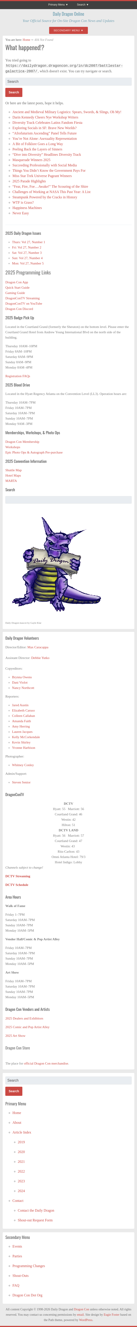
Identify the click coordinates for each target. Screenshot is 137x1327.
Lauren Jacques (22, 731)
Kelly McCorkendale (26, 737)
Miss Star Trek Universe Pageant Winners (42, 176)
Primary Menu (56, 4)
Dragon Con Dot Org (27, 1295)
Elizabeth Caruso (23, 710)
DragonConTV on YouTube (23, 303)
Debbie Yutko (40, 658)
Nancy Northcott (23, 688)
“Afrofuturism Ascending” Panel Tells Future (44, 133)
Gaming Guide (15, 293)
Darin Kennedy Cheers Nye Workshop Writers (45, 117)
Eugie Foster (112, 1314)
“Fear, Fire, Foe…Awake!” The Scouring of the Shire (50, 186)
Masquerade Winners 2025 (31, 160)
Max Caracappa (37, 647)
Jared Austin (20, 705)
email (80, 1314)
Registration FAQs (17, 376)
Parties (17, 1256)
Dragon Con (81, 1309)
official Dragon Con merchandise (46, 1063)
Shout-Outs (20, 1276)
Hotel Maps (13, 475)
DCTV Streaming (17, 876)
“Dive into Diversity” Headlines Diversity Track (47, 154)
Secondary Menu (67, 30)
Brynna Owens (22, 677)
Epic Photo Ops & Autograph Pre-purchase (34, 452)
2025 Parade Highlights (29, 181)
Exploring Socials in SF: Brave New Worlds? (44, 128)
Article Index (21, 1132)
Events (17, 1246)
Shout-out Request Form (35, 1220)
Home (26, 39)
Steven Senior (21, 782)
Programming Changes (28, 1266)
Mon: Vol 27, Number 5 (28, 263)
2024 (21, 1191)
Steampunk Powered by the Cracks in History (44, 197)
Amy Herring (21, 726)
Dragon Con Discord (19, 309)
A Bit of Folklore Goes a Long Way (37, 144)
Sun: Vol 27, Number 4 (27, 258)
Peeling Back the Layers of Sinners (37, 149)
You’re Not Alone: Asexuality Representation (44, 138)
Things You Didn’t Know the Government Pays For (48, 170)
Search (81, 4)
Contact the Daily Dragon (36, 1210)
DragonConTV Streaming (22, 298)
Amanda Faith (21, 721)
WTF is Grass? (23, 202)
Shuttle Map (13, 470)
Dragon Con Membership (22, 442)
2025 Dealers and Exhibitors (24, 1018)
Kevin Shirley (21, 742)
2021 (21, 1161)
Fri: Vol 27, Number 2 (26, 247)
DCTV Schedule (16, 885)
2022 (21, 1171)
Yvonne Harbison (23, 747)
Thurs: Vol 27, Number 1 (28, 242)
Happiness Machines (27, 208)
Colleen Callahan (23, 716)
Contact (17, 1201)
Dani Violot (19, 682)
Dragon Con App (16, 282)
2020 (21, 1152)
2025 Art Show (15, 1035)
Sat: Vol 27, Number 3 (27, 252)
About (16, 1122)
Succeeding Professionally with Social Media (44, 165)
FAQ (15, 1285)
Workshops (12, 447)
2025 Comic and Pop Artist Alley (27, 1027)
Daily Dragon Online (68, 13)
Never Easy (20, 213)
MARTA (11, 481)
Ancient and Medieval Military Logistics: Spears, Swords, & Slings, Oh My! (66, 112)
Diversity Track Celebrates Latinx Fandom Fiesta (47, 122)
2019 (21, 1142)
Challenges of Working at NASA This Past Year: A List (51, 192)
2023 (21, 1181)
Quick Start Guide (17, 287)
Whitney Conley (23, 765)
